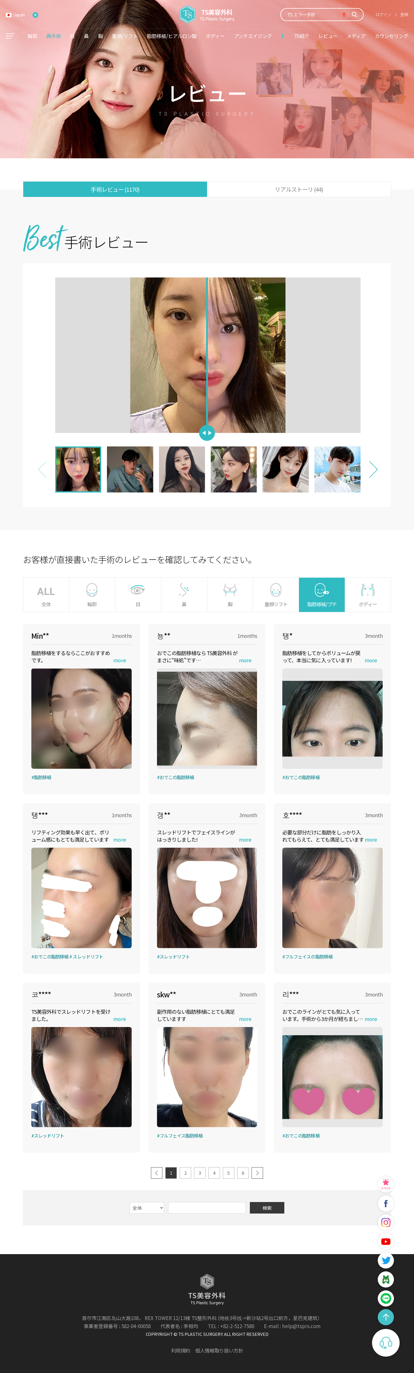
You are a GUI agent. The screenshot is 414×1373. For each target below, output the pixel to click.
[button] (373, 469)
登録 (404, 14)
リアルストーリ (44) (299, 189)
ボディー (215, 35)
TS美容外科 (207, 14)
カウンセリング (391, 35)
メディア (356, 35)
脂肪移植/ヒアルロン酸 (172, 35)
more (119, 660)
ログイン (383, 14)
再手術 (53, 35)
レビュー (328, 35)
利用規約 (180, 1350)
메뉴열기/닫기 (10, 36)
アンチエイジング (253, 35)
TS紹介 (301, 35)
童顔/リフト (125, 35)
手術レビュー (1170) (115, 189)
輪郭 (32, 35)
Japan (19, 15)
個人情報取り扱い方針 (219, 1350)
